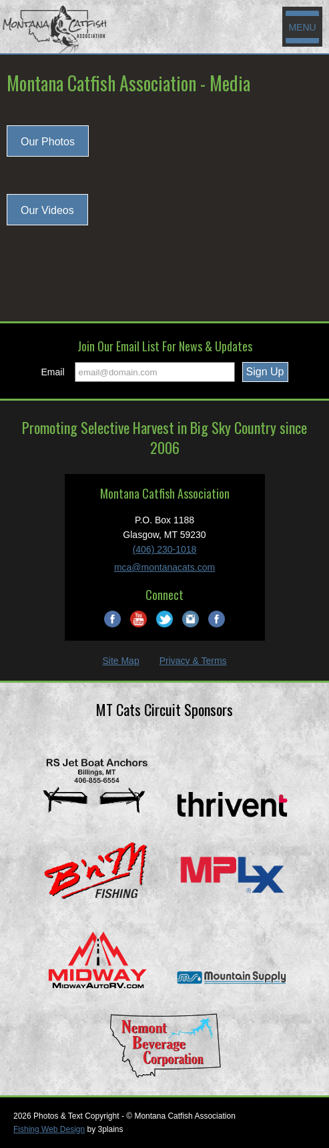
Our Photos (48, 141)
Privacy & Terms (193, 660)
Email (53, 372)
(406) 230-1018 (165, 549)
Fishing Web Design (49, 1129)
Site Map (120, 660)
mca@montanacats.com (164, 567)
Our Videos (47, 210)
